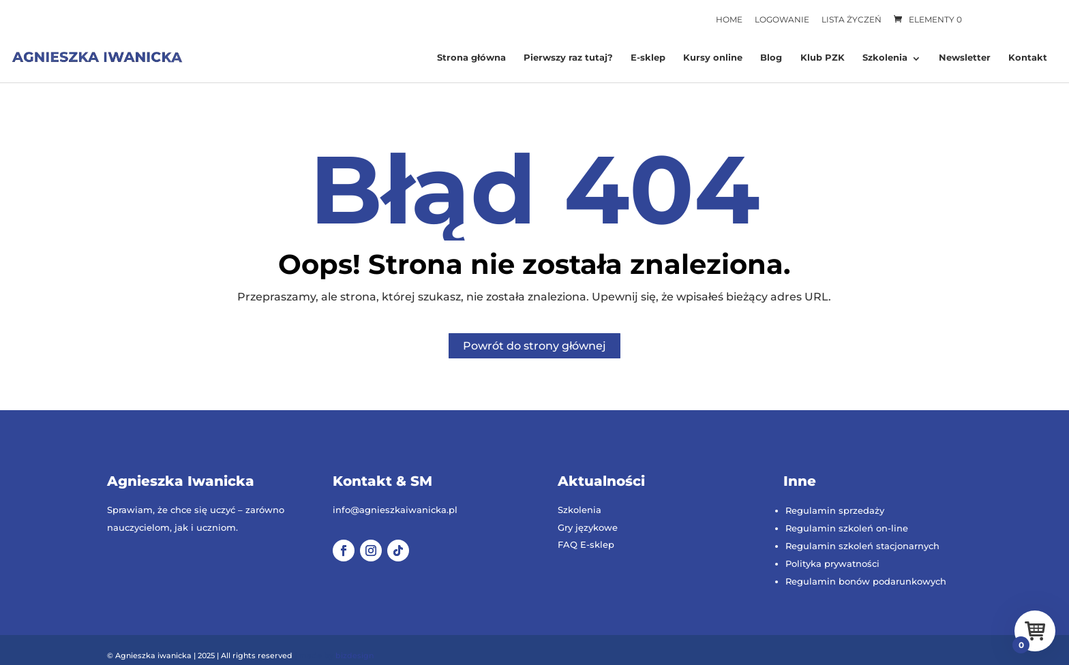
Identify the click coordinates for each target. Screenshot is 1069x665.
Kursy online (712, 58)
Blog (771, 58)
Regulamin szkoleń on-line (846, 528)
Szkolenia (884, 58)
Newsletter (965, 58)
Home (729, 19)
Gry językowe (588, 527)
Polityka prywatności (832, 563)
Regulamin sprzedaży (834, 510)
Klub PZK (822, 58)
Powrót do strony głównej (534, 345)
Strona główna (471, 58)
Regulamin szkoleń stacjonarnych (862, 545)
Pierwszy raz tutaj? (568, 58)
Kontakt (1027, 58)
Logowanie (782, 19)
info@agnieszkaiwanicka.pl (395, 509)
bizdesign (354, 655)
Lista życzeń (852, 19)
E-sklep (648, 58)
